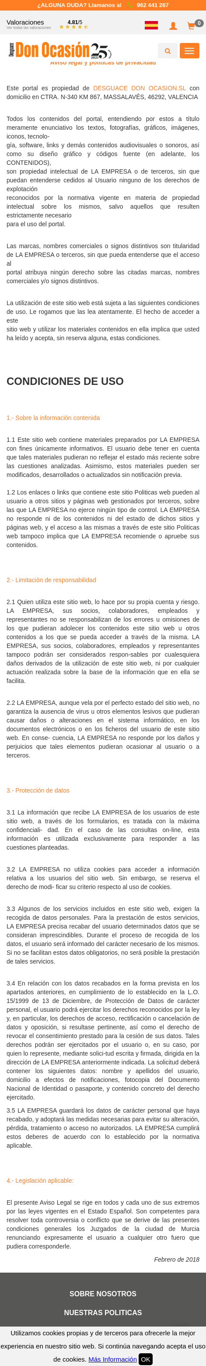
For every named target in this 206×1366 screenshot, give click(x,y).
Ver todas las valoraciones (29, 27)
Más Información (112, 1359)
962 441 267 (153, 5)
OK (145, 1359)
